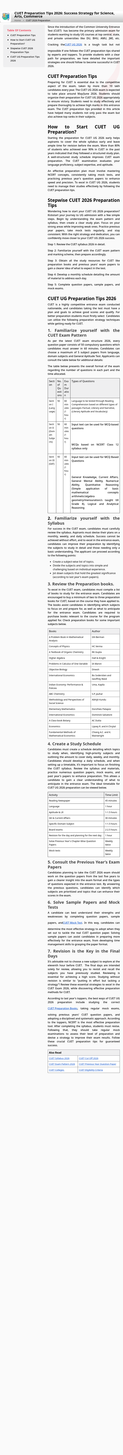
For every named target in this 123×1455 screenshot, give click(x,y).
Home (17, 20)
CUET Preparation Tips (23, 35)
